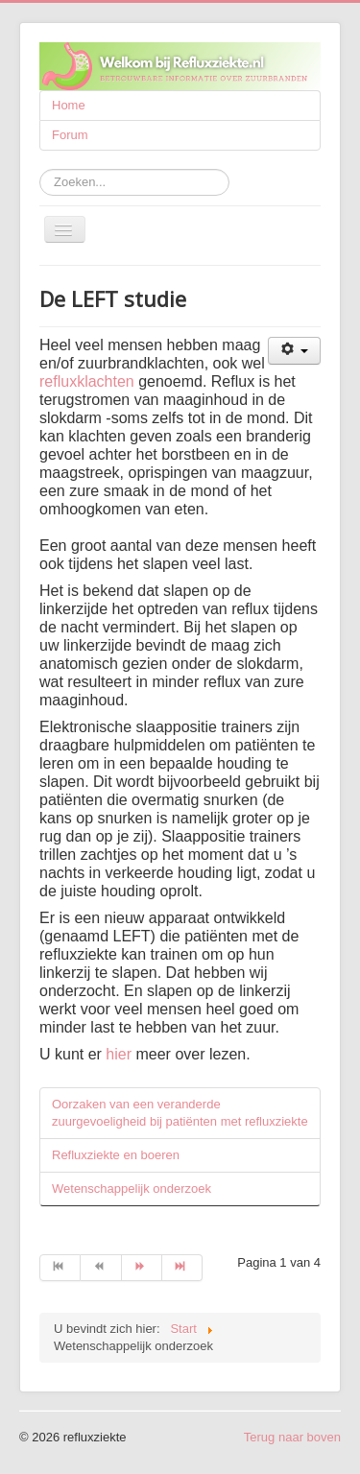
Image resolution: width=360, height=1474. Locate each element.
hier (119, 1054)
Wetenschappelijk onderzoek (131, 1188)
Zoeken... (39, 169)
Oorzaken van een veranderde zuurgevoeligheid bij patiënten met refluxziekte (180, 1113)
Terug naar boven (292, 1437)
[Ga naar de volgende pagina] (142, 1267)
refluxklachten (86, 381)
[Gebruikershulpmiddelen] (294, 351)
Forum (70, 135)
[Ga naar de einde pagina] (182, 1267)
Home (68, 105)
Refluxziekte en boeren (116, 1155)
